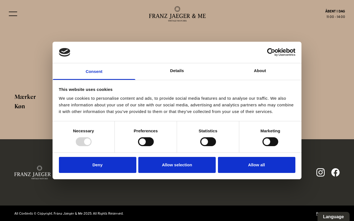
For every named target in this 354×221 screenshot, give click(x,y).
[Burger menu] (13, 14)
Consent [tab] (94, 71)
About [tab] (260, 70)
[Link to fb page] (335, 172)
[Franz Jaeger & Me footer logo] (39, 172)
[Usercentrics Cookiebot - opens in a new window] (271, 52)
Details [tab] (177, 70)
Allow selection (177, 164)
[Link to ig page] (320, 172)
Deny (97, 164)
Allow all (256, 164)
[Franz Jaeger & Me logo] (177, 14)
